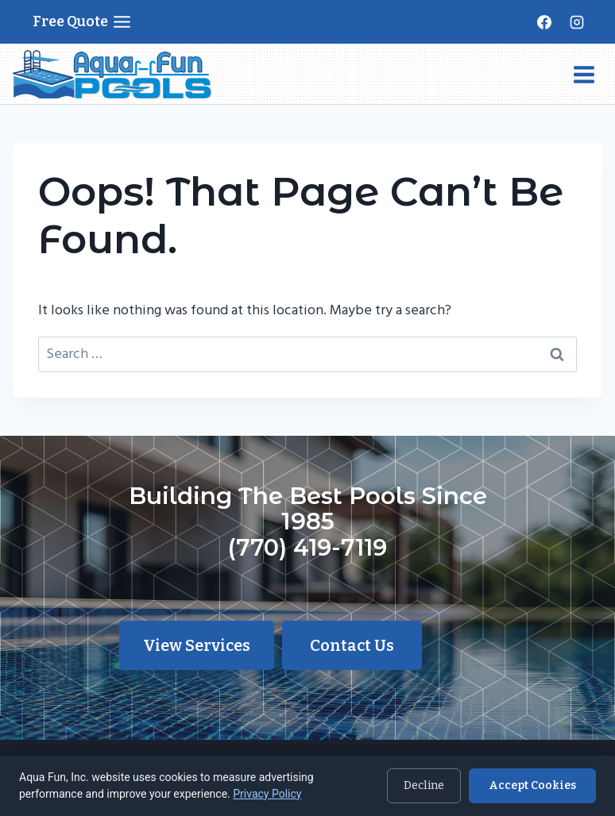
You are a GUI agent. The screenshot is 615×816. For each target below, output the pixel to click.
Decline (424, 785)
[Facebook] (544, 22)
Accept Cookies (532, 785)
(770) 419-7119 (307, 547)
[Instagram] (577, 22)
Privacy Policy (267, 793)
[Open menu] (583, 74)
